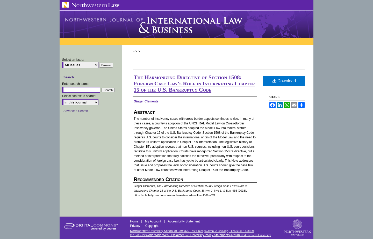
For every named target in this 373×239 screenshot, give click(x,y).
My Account (153, 221)
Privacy (135, 226)
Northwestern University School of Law (156, 231)
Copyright (152, 226)
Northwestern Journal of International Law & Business (186, 24)
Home (134, 221)
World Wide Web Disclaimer (164, 235)
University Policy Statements (210, 235)
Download (284, 81)
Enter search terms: (75, 84)
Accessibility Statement (184, 221)
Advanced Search (75, 111)
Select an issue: (73, 60)
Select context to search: (79, 96)
